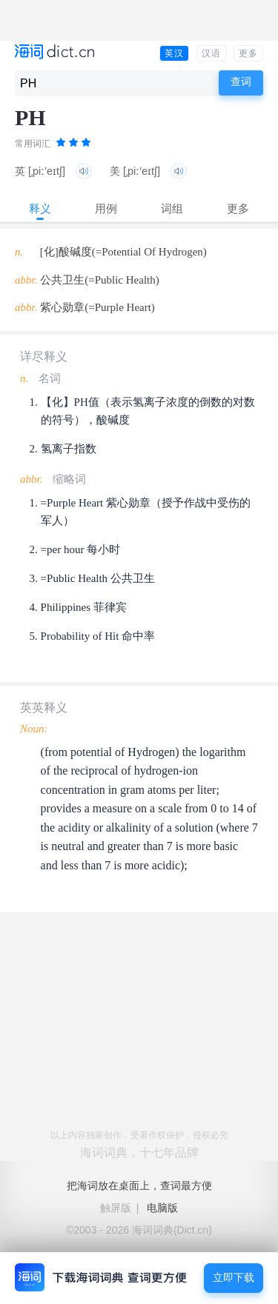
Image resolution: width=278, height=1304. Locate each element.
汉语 (211, 53)
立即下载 (233, 1277)
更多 (248, 53)
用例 (106, 208)
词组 (172, 208)
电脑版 (162, 1208)
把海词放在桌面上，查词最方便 (139, 1185)
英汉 (174, 53)
